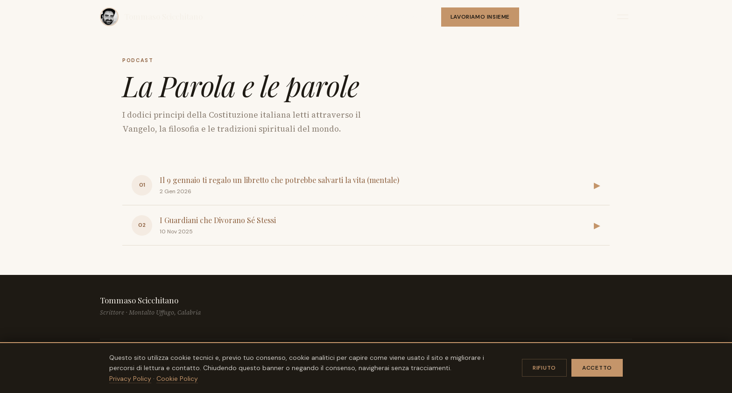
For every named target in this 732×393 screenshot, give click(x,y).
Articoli (310, 17)
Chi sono (415, 17)
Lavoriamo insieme (480, 17)
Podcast (374, 17)
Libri (342, 17)
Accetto (597, 368)
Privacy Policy (130, 378)
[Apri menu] (622, 17)
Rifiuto (544, 368)
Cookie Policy (177, 378)
